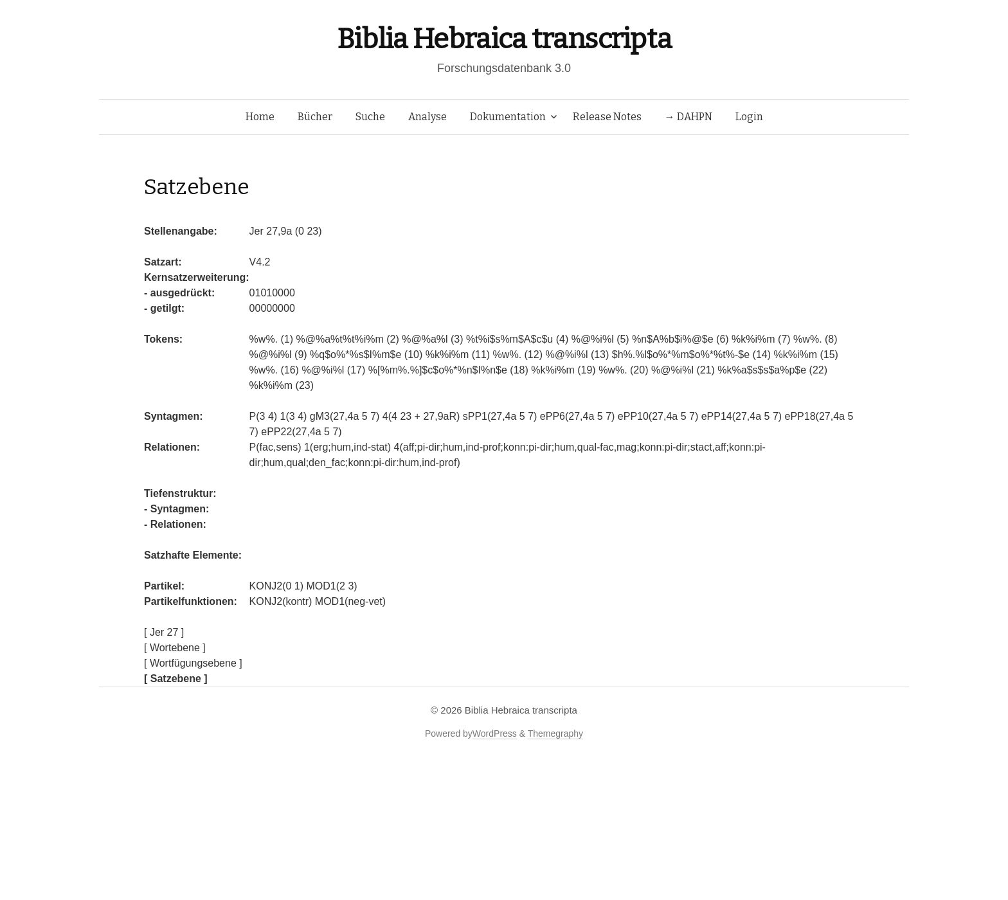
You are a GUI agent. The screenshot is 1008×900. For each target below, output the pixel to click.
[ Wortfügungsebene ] (193, 663)
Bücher (315, 117)
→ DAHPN (688, 117)
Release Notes (607, 117)
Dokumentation (508, 117)
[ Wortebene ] (175, 647)
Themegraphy (555, 733)
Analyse (427, 117)
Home (260, 117)
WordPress (495, 733)
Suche (370, 117)
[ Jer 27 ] (164, 632)
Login (749, 117)
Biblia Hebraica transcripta (504, 38)
